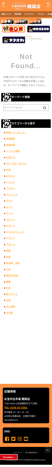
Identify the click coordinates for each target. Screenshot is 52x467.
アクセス (41, 14)
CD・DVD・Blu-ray (16, 163)
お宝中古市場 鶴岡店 (25, 460)
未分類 (9, 312)
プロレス (10, 244)
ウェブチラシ (29, 14)
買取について (6, 14)
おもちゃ (10, 176)
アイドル (10, 182)
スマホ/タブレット (15, 232)
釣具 (8, 288)
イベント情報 (13, 151)
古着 (8, 300)
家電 (8, 257)
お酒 (8, 170)
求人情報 (10, 306)
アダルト (10, 188)
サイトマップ (17, 452)
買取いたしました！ (16, 132)
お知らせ (10, 157)
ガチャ (9, 201)
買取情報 (10, 138)
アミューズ (11, 194)
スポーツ (10, 225)
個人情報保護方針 (31, 452)
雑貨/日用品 (12, 275)
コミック (10, 219)
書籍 (8, 281)
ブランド (10, 238)
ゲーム (9, 213)
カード (9, 207)
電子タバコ (11, 294)
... (23, 466)
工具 (8, 269)
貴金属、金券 (13, 263)
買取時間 (18, 14)
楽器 (8, 250)
